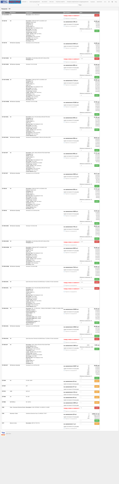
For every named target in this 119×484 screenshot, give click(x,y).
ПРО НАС (51, 1)
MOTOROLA (12, 402)
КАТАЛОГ (24, 1)
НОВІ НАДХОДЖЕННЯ (35, 1)
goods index (8, 433)
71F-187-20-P (5, 152)
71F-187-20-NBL (5, 79)
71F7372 (4, 391)
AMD (11, 391)
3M (10, 14)
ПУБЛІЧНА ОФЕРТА (60, 1)
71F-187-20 (4, 20)
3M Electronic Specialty (15, 42)
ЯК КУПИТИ (44, 1)
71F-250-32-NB (5, 225)
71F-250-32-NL (5, 281)
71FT (3, 423)
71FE (3, 407)
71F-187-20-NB (5, 58)
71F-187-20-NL (5, 116)
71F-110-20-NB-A (6, 14)
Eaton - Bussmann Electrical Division (17, 407)
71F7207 (4, 385)
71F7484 (4, 396)
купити (97, 15)
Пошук (80, 4)
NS (10, 380)
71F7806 (4, 402)
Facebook (93, 1)
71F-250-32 (4, 188)
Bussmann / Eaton (14, 413)
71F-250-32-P (5, 344)
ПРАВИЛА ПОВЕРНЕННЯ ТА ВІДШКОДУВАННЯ (77, 1)
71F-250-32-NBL (5, 247)
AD (10, 396)
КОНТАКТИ (99, 1)
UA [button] (105, 1)
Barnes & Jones (13, 423)
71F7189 (4, 380)
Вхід (116, 1)
